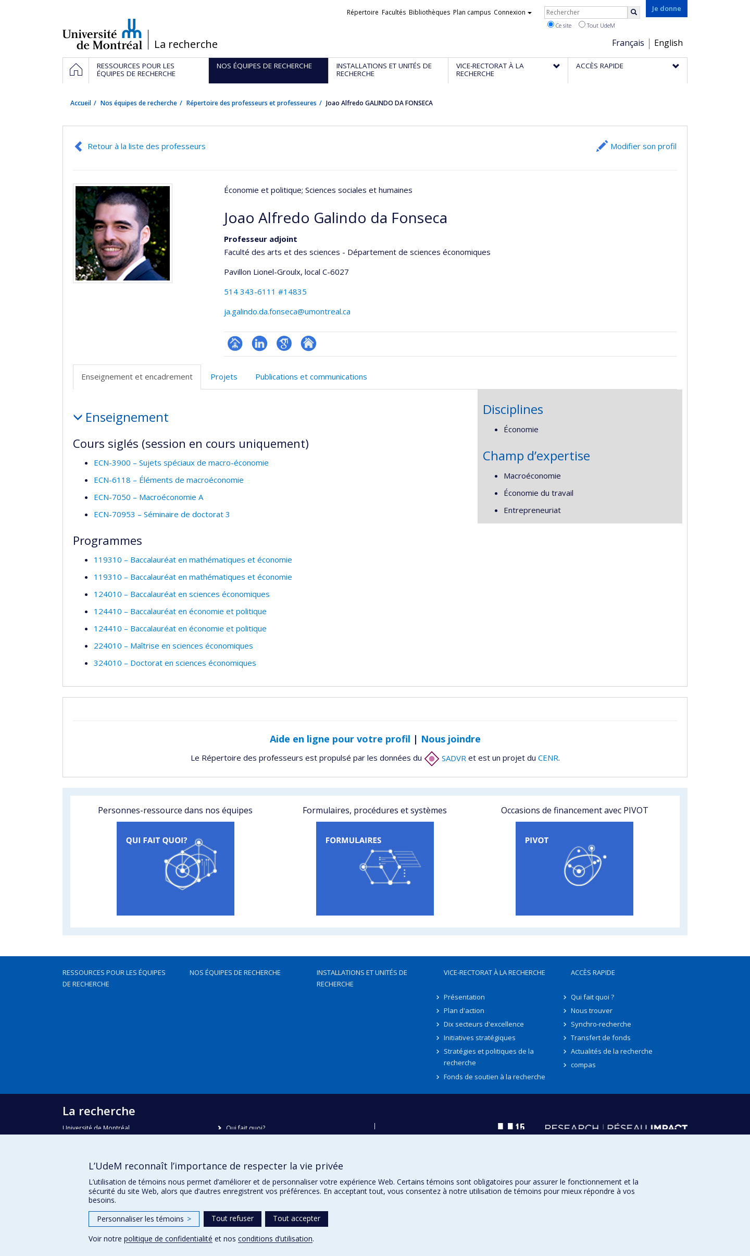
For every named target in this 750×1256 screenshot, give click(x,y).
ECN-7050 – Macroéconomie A (148, 497)
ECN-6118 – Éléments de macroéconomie (169, 479)
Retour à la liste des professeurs (147, 146)
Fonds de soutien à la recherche (494, 1076)
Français (628, 42)
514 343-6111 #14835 (265, 291)
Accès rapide (593, 972)
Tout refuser (232, 1218)
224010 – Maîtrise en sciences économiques (173, 645)
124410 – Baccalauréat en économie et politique (180, 611)
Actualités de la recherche (612, 1051)
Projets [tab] (224, 376)
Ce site (559, 25)
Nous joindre (451, 739)
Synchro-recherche (601, 1024)
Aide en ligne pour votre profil (340, 739)
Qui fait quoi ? (592, 997)
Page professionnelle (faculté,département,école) (235, 343)
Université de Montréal (102, 34)
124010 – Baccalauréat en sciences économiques (182, 594)
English (668, 42)
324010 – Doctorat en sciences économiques (175, 662)
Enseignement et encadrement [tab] (137, 376)
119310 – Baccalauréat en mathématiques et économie (193, 559)
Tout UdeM (597, 25)
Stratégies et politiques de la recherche (489, 1056)
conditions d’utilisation (275, 1238)
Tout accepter (296, 1218)
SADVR (445, 758)
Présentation (464, 997)
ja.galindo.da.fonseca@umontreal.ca (287, 311)
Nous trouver (591, 1010)
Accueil (80, 103)
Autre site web (309, 343)
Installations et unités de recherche (362, 978)
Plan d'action (464, 1010)
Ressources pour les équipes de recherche (114, 978)
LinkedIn (260, 343)
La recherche (186, 44)
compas (583, 1064)
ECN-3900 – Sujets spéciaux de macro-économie (181, 462)
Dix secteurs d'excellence (484, 1024)
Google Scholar (284, 343)
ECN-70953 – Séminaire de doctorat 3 (162, 514)
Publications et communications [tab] (311, 376)
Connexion (513, 12)
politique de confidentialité (168, 1238)
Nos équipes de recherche (139, 103)
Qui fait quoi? (245, 1128)
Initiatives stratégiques (480, 1037)
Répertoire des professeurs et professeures (251, 103)
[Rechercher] (634, 12)
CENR (548, 758)
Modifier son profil (643, 146)
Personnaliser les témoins (144, 1219)
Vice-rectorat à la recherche (494, 972)
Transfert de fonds (601, 1037)
